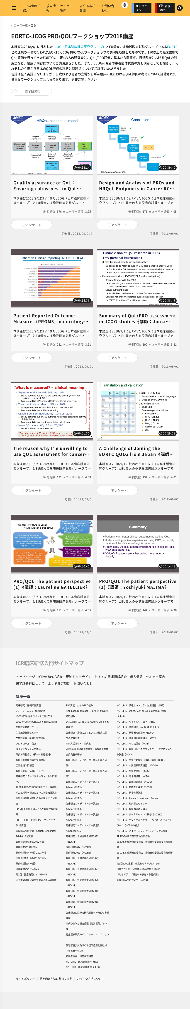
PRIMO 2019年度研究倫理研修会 (133, 836)
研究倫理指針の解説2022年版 (31, 858)
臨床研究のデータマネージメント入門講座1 (36, 778)
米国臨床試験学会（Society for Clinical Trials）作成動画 (36, 833)
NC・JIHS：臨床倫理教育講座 (132, 809)
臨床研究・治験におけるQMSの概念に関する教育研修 (86, 735)
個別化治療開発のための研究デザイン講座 (36, 800)
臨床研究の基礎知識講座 (28, 705)
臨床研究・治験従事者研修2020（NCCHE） (82, 882)
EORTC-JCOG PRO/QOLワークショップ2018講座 (35, 822)
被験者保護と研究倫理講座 (79, 956)
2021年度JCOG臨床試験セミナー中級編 (36, 787)
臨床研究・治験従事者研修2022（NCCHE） (82, 860)
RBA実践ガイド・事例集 (78, 743)
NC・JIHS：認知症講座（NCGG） (134, 770)
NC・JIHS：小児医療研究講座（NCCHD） (138, 765)
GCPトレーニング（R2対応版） (32, 710)
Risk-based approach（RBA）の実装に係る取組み (87, 713)
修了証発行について (30, 683)
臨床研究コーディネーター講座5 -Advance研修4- (83, 817)
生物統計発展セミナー (27, 732)
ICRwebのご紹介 (31, 7)
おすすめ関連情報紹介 (111, 676)
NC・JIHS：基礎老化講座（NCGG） (135, 787)
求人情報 (51, 7)
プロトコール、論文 (26, 743)
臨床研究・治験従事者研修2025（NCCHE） (82, 838)
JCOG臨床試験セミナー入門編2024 (34, 716)
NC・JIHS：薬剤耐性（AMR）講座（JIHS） (139, 727)
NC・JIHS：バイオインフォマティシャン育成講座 (142, 830)
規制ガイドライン (78, 676)
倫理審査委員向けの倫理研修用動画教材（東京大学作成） (86, 948)
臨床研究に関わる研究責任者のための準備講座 (87, 915)
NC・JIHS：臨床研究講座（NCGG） (135, 781)
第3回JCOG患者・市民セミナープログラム (138, 863)
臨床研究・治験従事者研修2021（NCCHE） (82, 871)
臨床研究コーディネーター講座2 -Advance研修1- (83, 784)
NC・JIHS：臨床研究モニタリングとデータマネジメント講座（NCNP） (144, 751)
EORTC (172, 46)
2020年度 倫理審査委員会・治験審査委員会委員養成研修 (145, 844)
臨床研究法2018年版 (26, 847)
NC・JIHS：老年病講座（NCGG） (134, 776)
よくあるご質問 (87, 7)
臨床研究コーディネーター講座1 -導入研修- (86, 762)
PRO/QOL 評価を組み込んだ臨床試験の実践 (37, 811)
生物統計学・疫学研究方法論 (30, 738)
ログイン (141, 8)
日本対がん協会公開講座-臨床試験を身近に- (139, 869)
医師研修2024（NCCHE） (79, 847)
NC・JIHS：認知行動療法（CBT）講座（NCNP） (141, 760)
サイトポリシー (25, 979)
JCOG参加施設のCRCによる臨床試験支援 (36, 721)
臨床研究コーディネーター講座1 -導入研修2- (86, 773)
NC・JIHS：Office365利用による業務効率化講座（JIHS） (141, 713)
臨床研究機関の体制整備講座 (30, 760)
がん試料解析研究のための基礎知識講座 (36, 792)
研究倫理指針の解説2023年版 (31, 852)
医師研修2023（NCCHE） (79, 852)
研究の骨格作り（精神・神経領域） (34, 754)
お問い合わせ (108, 7)
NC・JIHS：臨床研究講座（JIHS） (83, 967)
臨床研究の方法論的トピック (30, 770)
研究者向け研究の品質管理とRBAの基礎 (36, 880)
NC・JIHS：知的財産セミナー (132, 803)
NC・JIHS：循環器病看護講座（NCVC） (137, 738)
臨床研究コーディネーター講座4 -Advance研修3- (83, 806)
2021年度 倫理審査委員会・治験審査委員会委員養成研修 (87, 751)
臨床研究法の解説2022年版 (30, 841)
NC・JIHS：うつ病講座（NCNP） (134, 743)
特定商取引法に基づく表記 (56, 979)
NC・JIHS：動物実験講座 (130, 792)
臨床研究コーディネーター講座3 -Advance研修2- (83, 795)
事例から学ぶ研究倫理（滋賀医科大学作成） (86, 926)
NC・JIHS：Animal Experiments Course (137, 798)
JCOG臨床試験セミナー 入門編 (132, 880)
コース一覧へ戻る (25, 25)
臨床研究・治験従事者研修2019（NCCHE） (82, 893)
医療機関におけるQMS (27, 869)
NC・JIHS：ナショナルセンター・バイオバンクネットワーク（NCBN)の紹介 (144, 822)
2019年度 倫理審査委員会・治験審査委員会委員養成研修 (145, 855)
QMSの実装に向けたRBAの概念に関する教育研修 (87, 724)
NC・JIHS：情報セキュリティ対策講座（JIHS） (141, 705)
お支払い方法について (90, 979)
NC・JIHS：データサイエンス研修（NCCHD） (140, 814)
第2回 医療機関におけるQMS (31, 874)
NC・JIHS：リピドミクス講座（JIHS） (136, 721)
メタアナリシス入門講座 (28, 749)
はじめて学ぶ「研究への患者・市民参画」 (138, 874)
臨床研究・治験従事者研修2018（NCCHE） (82, 904)
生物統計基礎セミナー (27, 727)
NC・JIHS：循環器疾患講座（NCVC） (136, 732)
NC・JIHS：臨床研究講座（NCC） (83, 961)
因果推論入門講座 (25, 765)
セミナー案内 (66, 7)
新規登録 (164, 8)
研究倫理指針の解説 (26, 863)
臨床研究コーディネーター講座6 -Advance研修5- (83, 828)
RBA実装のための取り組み (79, 705)
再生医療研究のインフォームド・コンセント (87, 937)
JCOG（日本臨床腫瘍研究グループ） (79, 46)
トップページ (25, 676)
